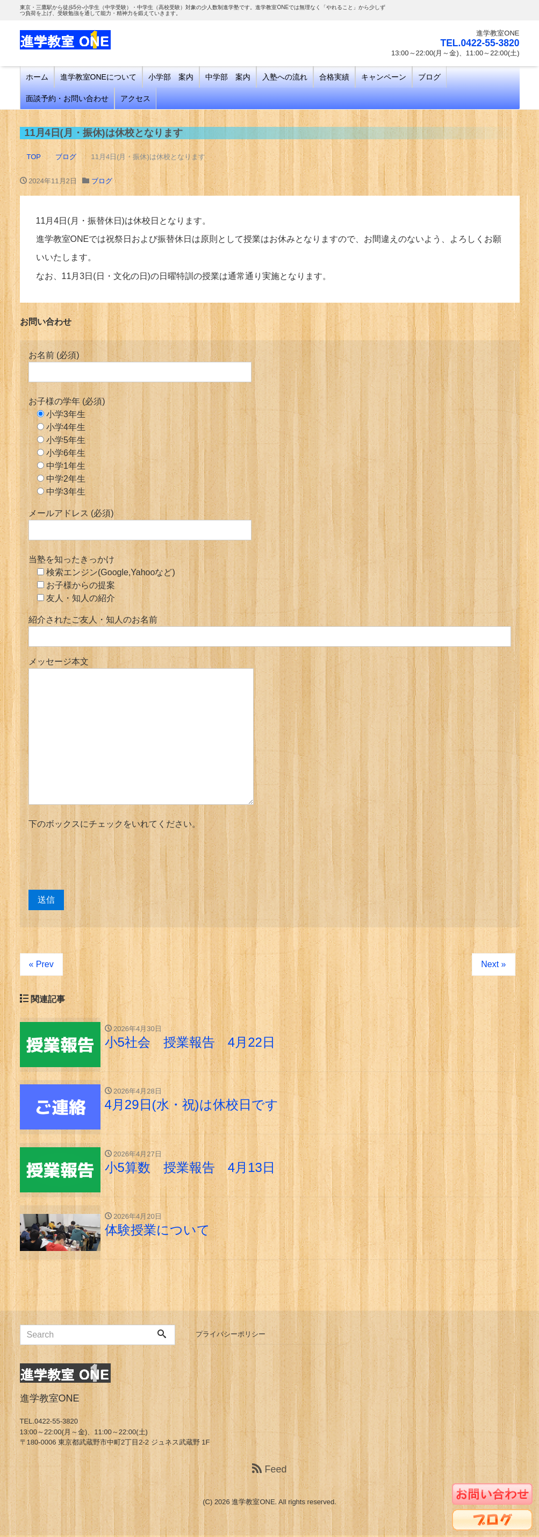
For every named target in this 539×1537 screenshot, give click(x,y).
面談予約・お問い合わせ (67, 98)
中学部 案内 (227, 77)
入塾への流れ (284, 77)
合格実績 (334, 77)
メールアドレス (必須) (139, 524)
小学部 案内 (170, 77)
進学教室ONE (253, 1503)
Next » (493, 964)
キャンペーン (383, 77)
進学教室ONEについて (98, 77)
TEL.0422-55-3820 (478, 43)
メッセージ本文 (141, 731)
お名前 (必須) (139, 366)
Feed (269, 1470)
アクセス (135, 98)
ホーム (37, 77)
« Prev (41, 964)
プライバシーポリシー (230, 1336)
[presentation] (110, 860)
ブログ (429, 77)
